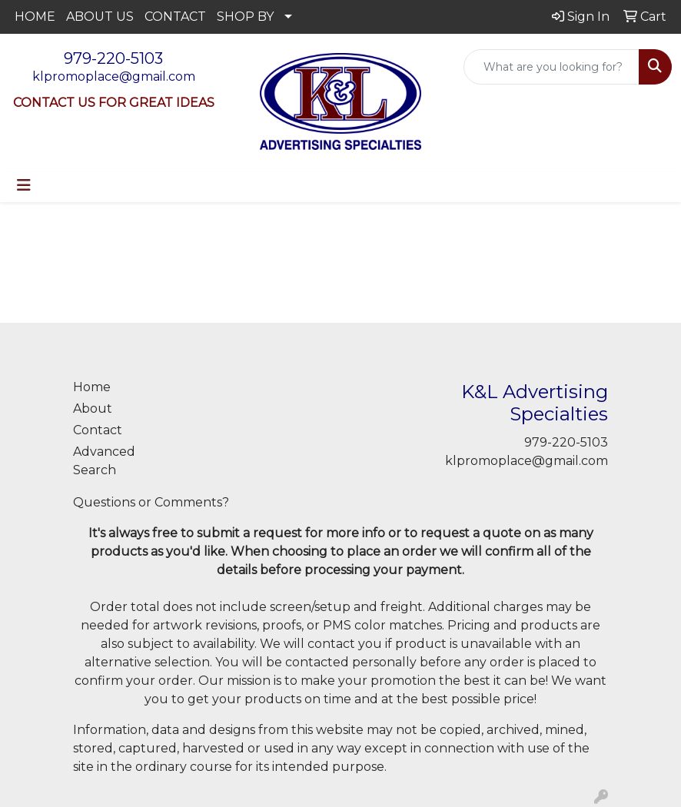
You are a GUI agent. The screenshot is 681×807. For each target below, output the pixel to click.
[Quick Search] (551, 67)
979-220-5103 (113, 58)
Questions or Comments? (151, 502)
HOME (35, 16)
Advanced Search (104, 460)
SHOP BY (245, 16)
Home (92, 387)
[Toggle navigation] (24, 185)
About (92, 408)
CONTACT (175, 16)
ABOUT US (100, 16)
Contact (97, 430)
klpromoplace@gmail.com (113, 76)
